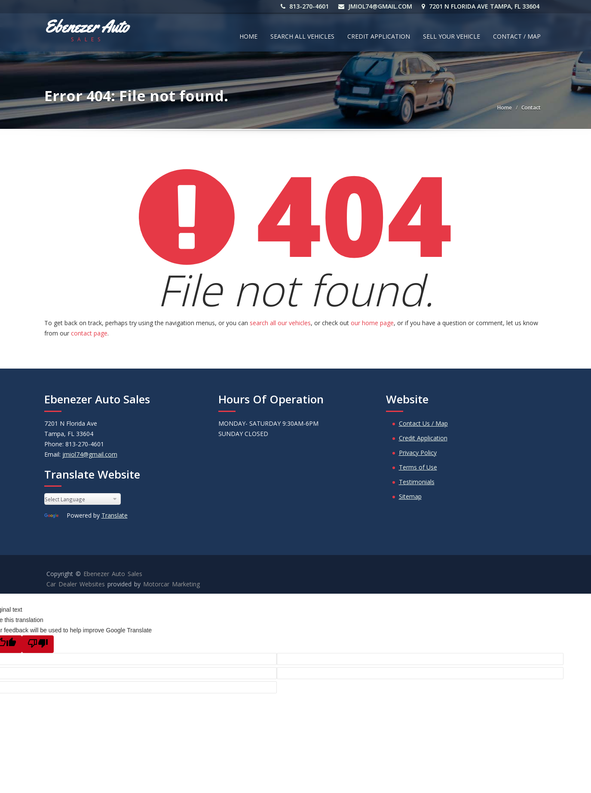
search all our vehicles (280, 323)
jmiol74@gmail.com (376, 6)
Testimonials (417, 482)
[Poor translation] (38, 644)
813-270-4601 (306, 6)
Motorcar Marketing (171, 584)
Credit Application (378, 36)
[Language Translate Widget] (82, 499)
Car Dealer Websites (75, 584)
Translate (114, 515)
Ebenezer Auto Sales (112, 574)
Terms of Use (418, 467)
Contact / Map (517, 36)
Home (248, 36)
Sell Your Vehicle (451, 36)
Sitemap (410, 496)
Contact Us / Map (423, 423)
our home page (372, 323)
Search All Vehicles (302, 36)
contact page (89, 333)
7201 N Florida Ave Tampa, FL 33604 (482, 6)
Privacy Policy (418, 452)
